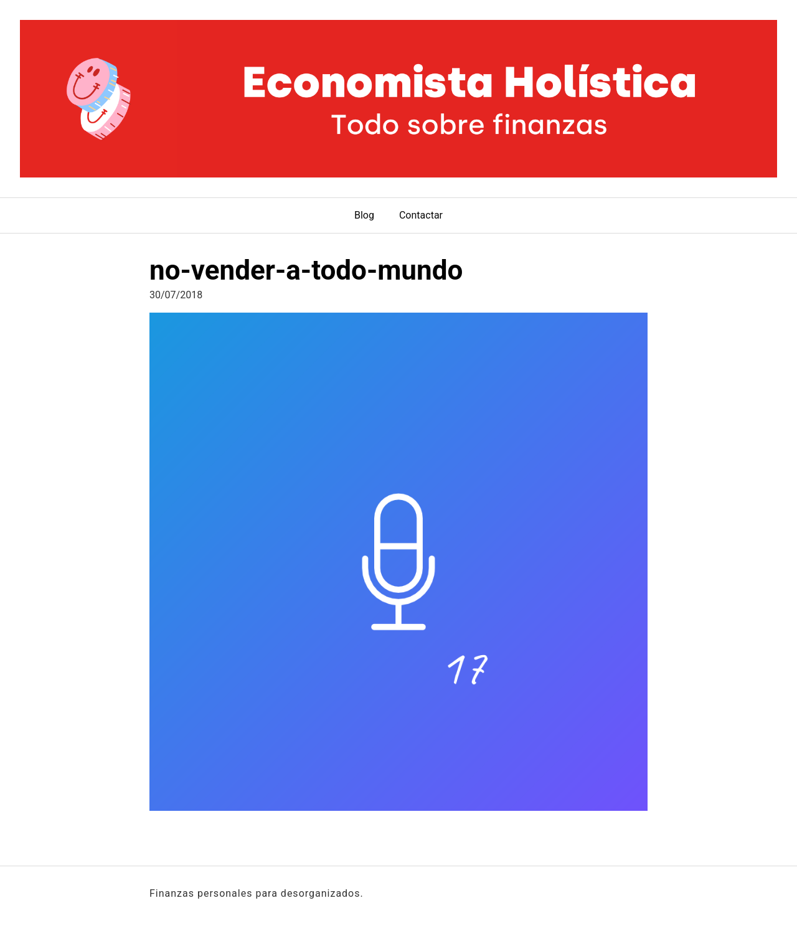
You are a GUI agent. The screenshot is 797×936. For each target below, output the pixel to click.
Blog (364, 215)
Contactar (421, 215)
